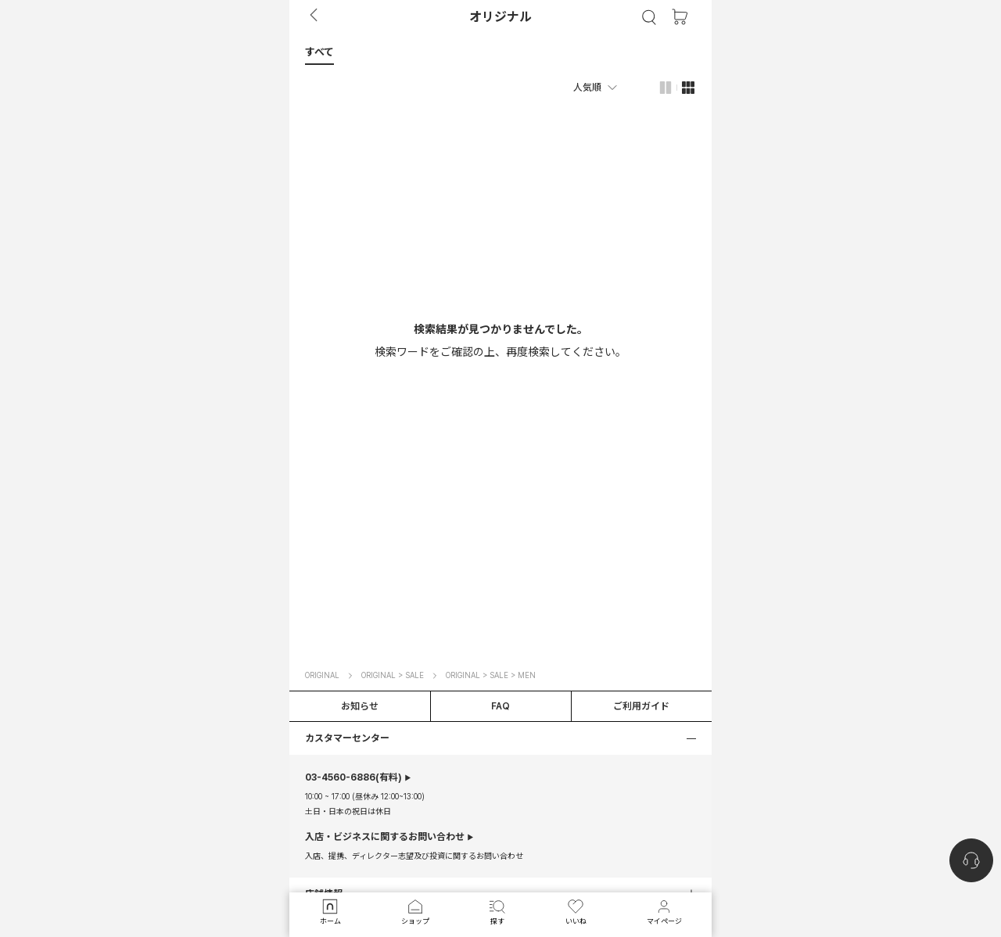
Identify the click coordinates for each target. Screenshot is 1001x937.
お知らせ (360, 706)
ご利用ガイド (641, 706)
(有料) (353, 777)
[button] (319, 51)
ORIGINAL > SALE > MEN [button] (491, 675)
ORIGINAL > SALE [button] (392, 675)
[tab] (500, 51)
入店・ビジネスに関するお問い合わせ (385, 836)
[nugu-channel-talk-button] (971, 860)
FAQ (500, 706)
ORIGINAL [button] (322, 675)
